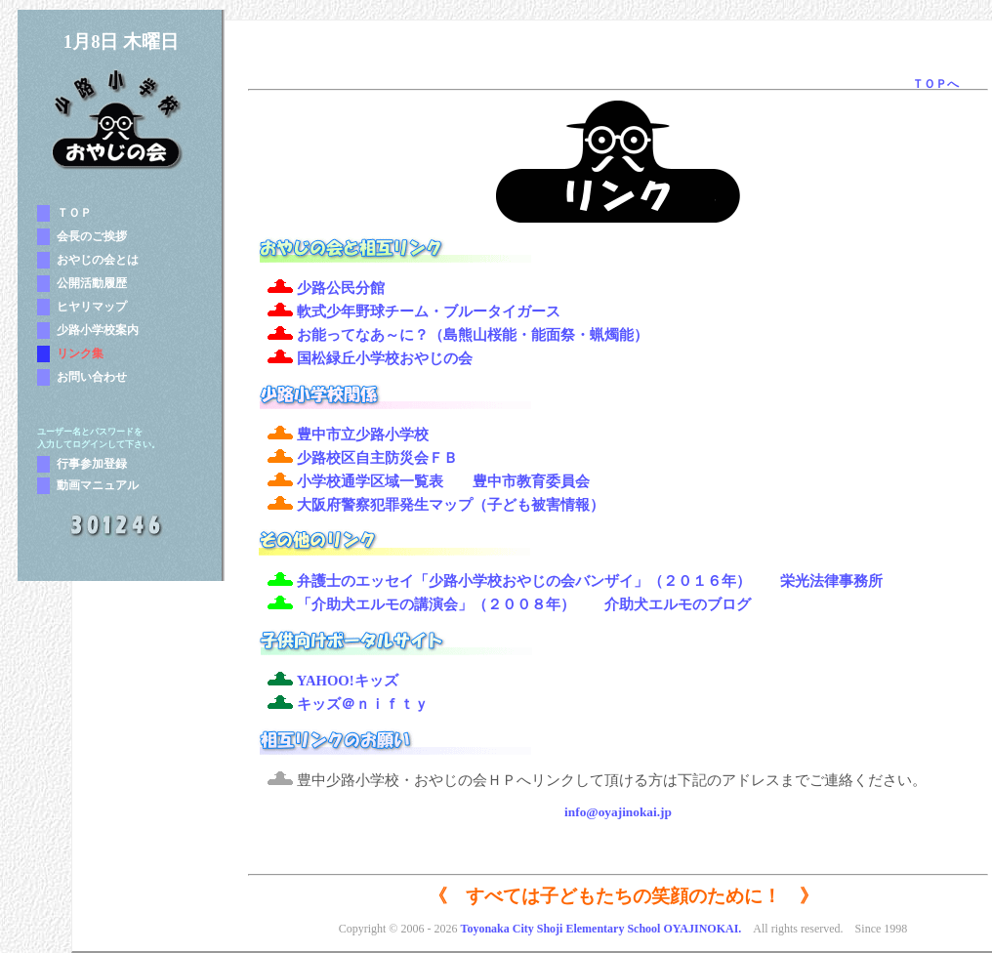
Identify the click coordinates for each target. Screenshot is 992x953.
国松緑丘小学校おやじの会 (385, 358)
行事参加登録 (92, 464)
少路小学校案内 (98, 330)
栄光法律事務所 (831, 581)
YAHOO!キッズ (347, 680)
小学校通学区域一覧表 (370, 481)
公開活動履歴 (92, 283)
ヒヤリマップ (92, 306)
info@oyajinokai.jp (618, 812)
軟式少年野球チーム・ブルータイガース (428, 311)
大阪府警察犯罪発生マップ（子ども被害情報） (450, 505)
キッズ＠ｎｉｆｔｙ (363, 704)
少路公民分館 (341, 288)
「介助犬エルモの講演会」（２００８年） (436, 604)
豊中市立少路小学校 (363, 434)
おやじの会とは (98, 260)
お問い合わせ (92, 377)
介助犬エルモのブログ (677, 604)
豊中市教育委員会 (531, 481)
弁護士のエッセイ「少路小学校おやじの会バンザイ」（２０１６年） (524, 581)
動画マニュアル (98, 485)
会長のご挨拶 (92, 236)
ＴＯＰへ (935, 84)
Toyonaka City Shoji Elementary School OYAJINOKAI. (600, 928)
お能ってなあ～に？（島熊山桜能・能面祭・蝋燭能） (472, 335)
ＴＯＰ (74, 213)
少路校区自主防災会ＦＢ (377, 458)
